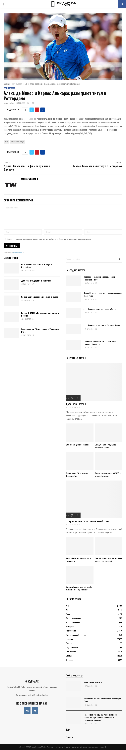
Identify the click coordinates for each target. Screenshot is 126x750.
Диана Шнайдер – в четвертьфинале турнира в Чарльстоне (102, 294)
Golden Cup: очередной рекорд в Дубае (39, 296)
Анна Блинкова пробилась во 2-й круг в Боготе (101, 325)
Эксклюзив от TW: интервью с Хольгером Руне (40, 330)
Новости (12, 88)
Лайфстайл (71, 630)
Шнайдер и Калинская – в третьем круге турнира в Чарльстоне (99, 343)
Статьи (69, 655)
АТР (5, 88)
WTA (67, 605)
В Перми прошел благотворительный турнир (88, 521)
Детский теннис (73, 622)
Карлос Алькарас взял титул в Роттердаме (97, 166)
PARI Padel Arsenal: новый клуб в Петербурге (36, 265)
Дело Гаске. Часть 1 (76, 404)
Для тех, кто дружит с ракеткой (36, 280)
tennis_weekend (9, 103)
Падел (69, 643)
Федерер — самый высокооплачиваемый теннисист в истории (100, 278)
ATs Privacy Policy (17, 252)
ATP (6, 142)
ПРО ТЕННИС (71, 651)
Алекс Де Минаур (17, 142)
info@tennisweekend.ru (39, 695)
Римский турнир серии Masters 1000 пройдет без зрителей (108, 559)
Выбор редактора (73, 618)
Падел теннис (72, 647)
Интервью (70, 626)
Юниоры (69, 659)
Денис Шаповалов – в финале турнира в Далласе (27, 167)
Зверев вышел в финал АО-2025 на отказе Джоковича (108, 474)
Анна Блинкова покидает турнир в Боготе (99, 309)
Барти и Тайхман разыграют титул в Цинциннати (79, 559)
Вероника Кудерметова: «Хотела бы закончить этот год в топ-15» (79, 588)
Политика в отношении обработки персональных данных (84, 747)
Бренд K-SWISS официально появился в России (40, 314)
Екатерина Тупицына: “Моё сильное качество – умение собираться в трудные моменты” (100, 717)
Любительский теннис (76, 634)
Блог (68, 613)
